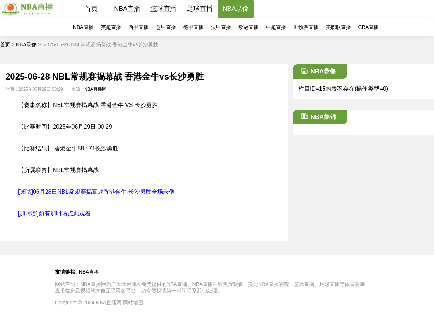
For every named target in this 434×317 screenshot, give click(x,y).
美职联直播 (338, 27)
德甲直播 (193, 27)
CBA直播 (368, 27)
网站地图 (133, 302)
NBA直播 (127, 8)
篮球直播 (163, 8)
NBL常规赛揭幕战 (76, 170)
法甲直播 (221, 27)
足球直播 (200, 8)
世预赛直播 (306, 27)
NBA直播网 (95, 89)
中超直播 (276, 27)
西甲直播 (138, 27)
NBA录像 (235, 8)
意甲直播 (166, 27)
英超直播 (111, 27)
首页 (91, 8)
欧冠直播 (248, 27)
